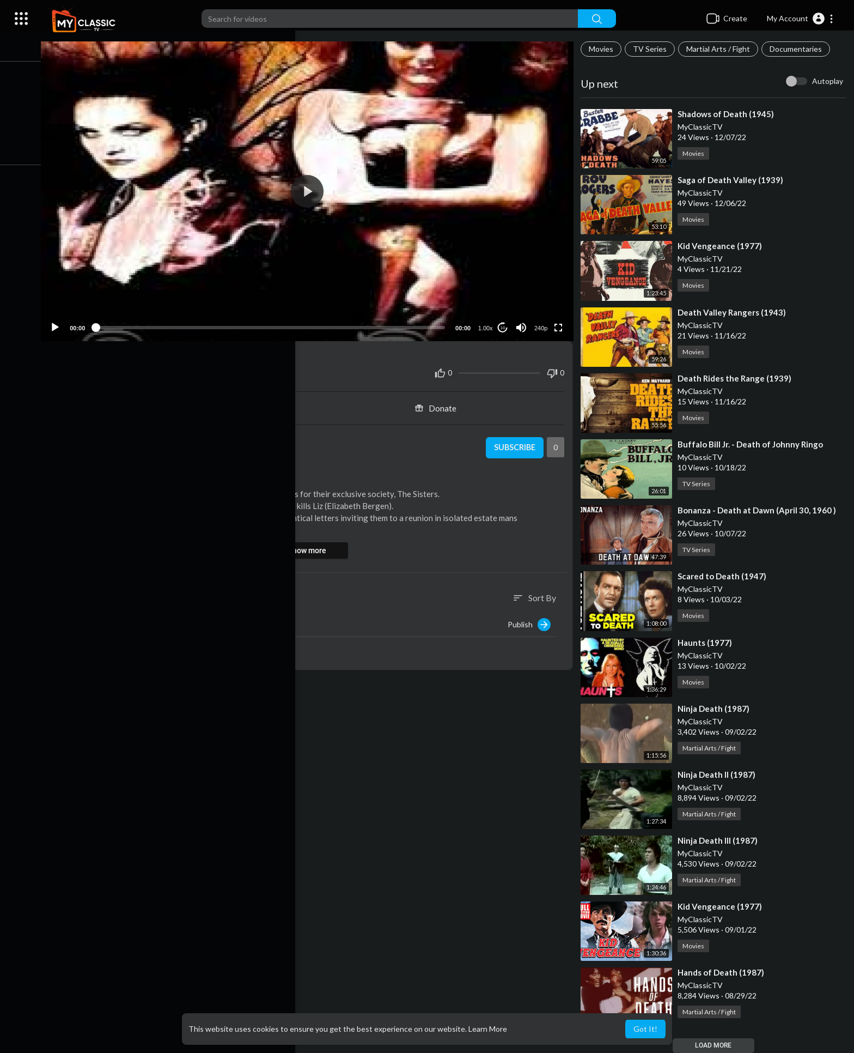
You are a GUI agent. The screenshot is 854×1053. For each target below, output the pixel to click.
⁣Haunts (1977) (708, 642)
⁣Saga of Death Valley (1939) (733, 180)
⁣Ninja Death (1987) (717, 708)
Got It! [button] (645, 1028)
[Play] (65, 322)
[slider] (276, 322)
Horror (153, 471)
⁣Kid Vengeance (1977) (723, 246)
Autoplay (827, 81)
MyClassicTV (118, 437)
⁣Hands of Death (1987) (724, 972)
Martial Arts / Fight (721, 48)
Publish (532, 619)
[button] (800, 18)
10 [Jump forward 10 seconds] (505, 322)
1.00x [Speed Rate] (487, 323)
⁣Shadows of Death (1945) (729, 114)
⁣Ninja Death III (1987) (721, 840)
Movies (604, 48)
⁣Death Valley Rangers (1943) (735, 312)
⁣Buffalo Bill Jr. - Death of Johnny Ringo (753, 444)
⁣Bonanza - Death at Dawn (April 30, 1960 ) (760, 510)
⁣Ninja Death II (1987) (720, 774)
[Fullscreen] (560, 322)
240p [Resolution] (543, 323)
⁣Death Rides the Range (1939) (738, 378)
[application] (314, 188)
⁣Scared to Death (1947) (725, 576)
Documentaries (799, 48)
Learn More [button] (487, 1028)
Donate (440, 403)
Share (186, 403)
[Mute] (523, 322)
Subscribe (516, 443)
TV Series (653, 48)
